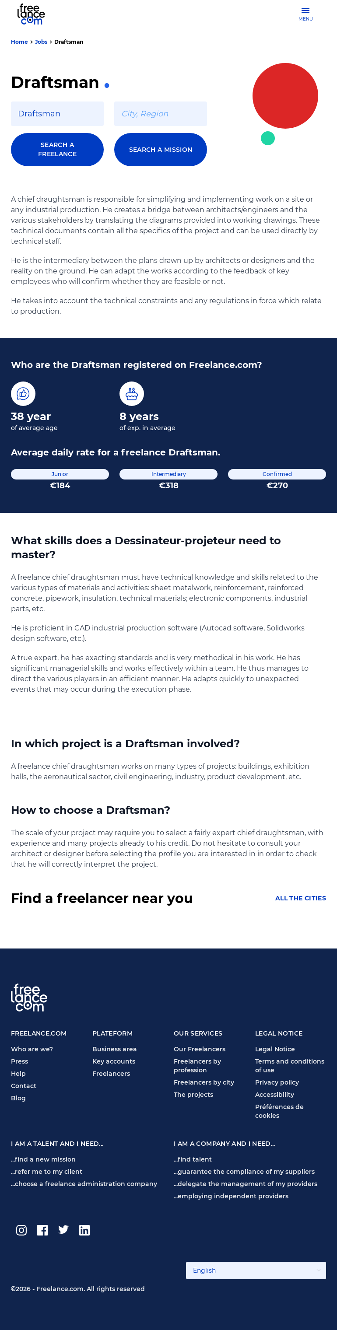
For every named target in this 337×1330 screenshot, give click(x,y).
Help (18, 1074)
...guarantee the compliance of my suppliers (244, 1172)
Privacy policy (277, 1082)
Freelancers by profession (197, 1065)
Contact (23, 1086)
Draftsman (68, 41)
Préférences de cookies (279, 1111)
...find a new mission (43, 1159)
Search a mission (161, 150)
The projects (193, 1095)
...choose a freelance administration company (84, 1184)
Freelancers (111, 1074)
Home (19, 41)
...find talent (193, 1159)
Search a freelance (57, 149)
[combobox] (57, 114)
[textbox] (57, 114)
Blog (18, 1098)
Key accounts (113, 1061)
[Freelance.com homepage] (37, 14)
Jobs (41, 41)
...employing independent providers (231, 1196)
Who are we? (32, 1049)
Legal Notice (275, 1049)
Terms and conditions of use (289, 1065)
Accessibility (274, 1095)
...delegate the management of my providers (245, 1184)
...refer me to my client (46, 1172)
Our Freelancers (199, 1049)
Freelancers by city (204, 1082)
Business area (114, 1049)
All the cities (300, 898)
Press (19, 1061)
